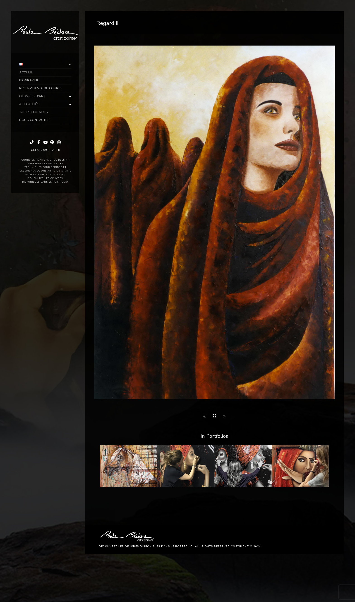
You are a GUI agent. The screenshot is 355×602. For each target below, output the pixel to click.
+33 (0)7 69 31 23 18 (45, 150)
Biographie (29, 80)
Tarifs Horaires (33, 112)
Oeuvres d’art (32, 96)
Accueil (26, 72)
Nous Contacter (34, 120)
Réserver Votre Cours (39, 88)
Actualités (29, 104)
